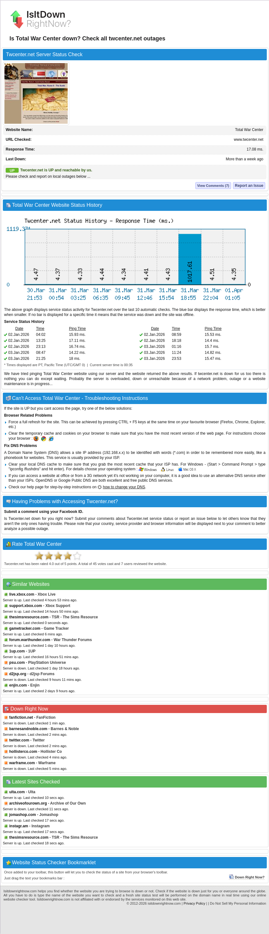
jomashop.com (22, 814)
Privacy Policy (194, 903)
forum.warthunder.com (29, 640)
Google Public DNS (74, 480)
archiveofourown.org (28, 803)
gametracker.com (24, 628)
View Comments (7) (213, 185)
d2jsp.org (17, 674)
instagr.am (18, 826)
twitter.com (19, 740)
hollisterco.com (23, 751)
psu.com (17, 662)
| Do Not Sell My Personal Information (237, 903)
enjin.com (18, 685)
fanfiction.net (21, 717)
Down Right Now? (247, 877)
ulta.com (17, 792)
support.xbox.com (25, 606)
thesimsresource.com (28, 617)
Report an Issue (249, 185)
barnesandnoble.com (28, 729)
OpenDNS (44, 480)
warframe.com (22, 763)
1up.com (17, 651)
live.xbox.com (21, 594)
